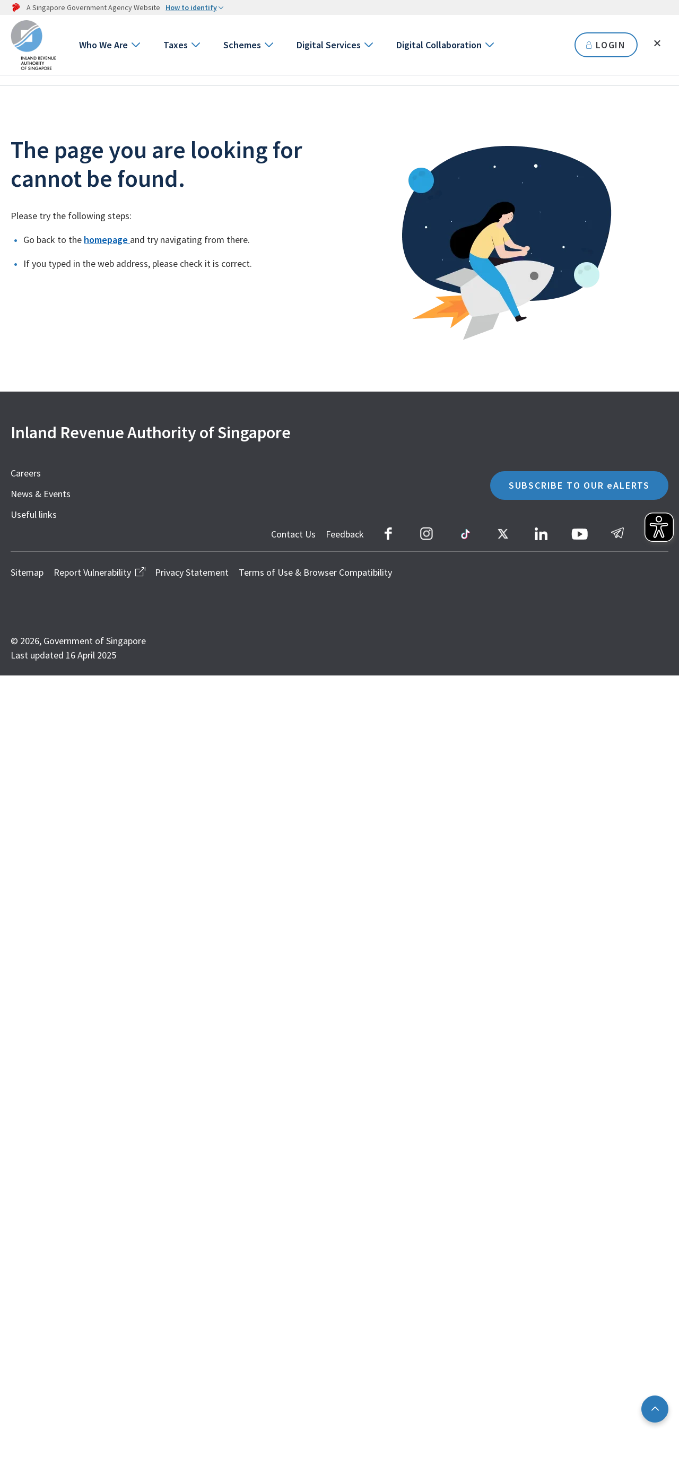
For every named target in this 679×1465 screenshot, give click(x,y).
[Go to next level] (135, 45)
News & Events (41, 494)
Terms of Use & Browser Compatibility (315, 572)
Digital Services (329, 45)
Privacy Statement (192, 572)
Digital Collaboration (439, 45)
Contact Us (293, 534)
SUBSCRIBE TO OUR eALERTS (579, 485)
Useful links (34, 514)
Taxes (175, 45)
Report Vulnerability (99, 572)
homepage (107, 239)
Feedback (345, 534)
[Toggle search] (657, 43)
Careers (26, 473)
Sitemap (27, 572)
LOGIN (606, 45)
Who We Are (103, 45)
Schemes (242, 45)
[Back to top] (654, 1409)
